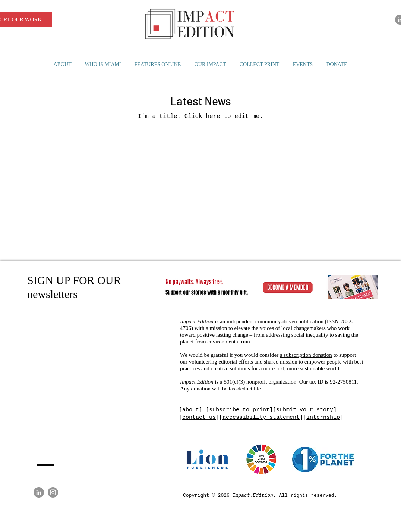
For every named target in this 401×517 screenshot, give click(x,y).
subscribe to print (239, 410)
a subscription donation (306, 355)
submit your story (304, 410)
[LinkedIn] (39, 492)
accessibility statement (261, 417)
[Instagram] (53, 492)
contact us (199, 417)
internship (323, 417)
